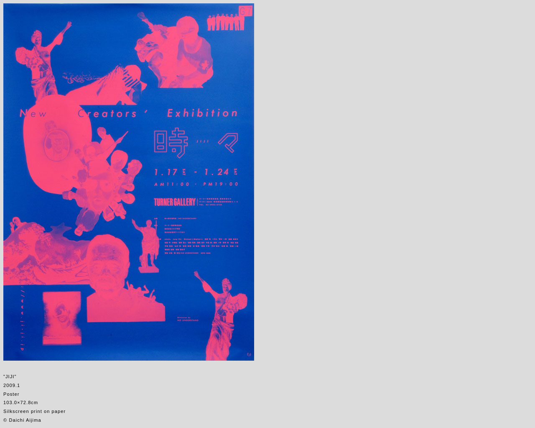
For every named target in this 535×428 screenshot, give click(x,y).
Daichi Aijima (25, 420)
